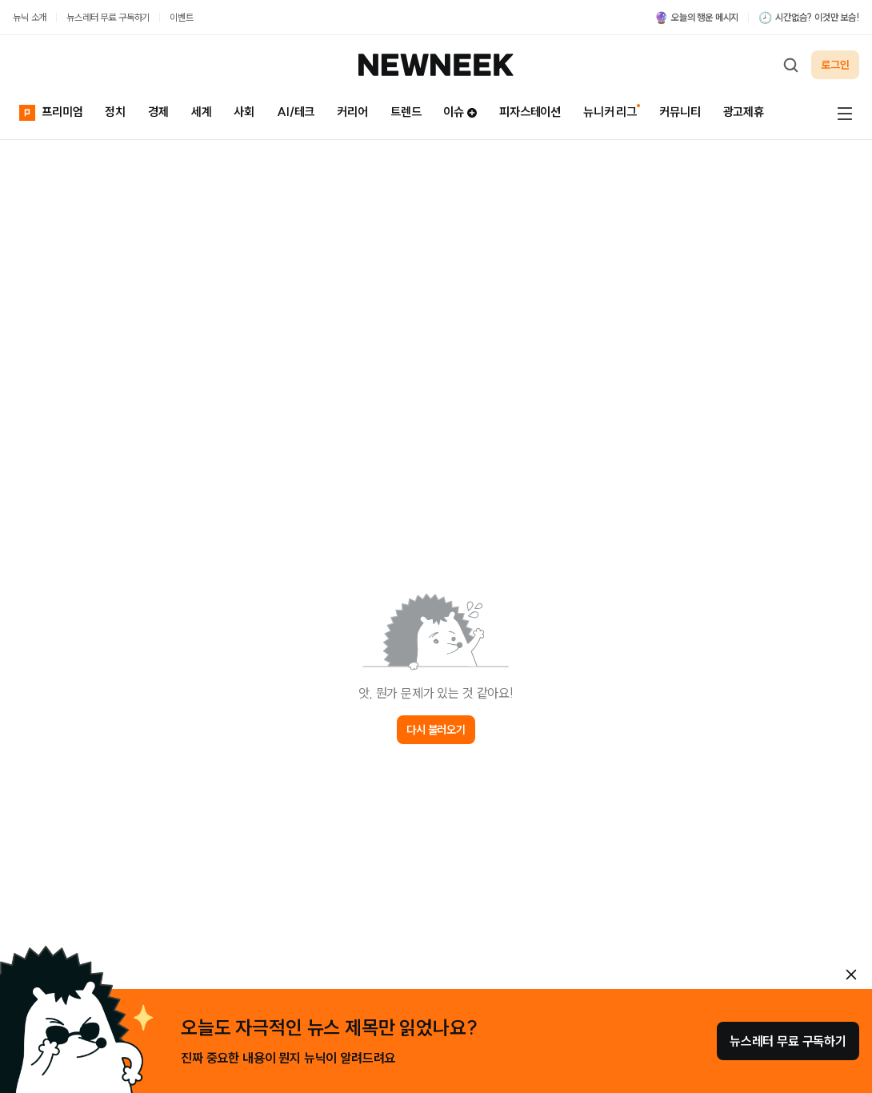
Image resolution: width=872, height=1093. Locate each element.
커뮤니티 (679, 111)
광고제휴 (743, 111)
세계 (201, 111)
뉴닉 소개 (29, 17)
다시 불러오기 (436, 730)
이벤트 (182, 17)
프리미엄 (50, 110)
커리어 (352, 111)
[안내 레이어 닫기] (851, 975)
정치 (115, 111)
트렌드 (406, 111)
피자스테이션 (530, 111)
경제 (158, 111)
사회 (244, 111)
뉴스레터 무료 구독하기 (108, 17)
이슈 (460, 111)
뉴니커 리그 (610, 111)
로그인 (835, 65)
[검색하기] (790, 64)
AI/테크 (295, 111)
